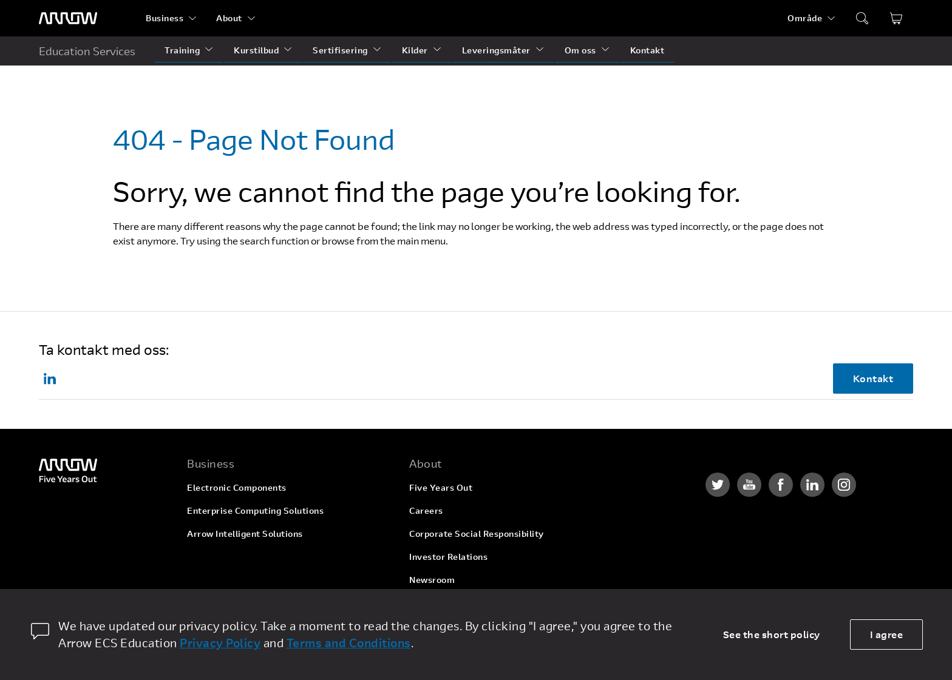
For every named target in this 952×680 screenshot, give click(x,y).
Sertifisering (340, 50)
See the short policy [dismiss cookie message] (771, 634)
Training (182, 50)
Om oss (580, 50)
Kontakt (647, 50)
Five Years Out (440, 487)
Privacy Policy (220, 642)
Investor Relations (448, 556)
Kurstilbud (256, 50)
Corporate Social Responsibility (476, 533)
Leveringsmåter (496, 50)
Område (804, 18)
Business (164, 18)
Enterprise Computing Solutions (255, 510)
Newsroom (432, 579)
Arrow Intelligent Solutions (245, 533)
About (229, 18)
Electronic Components (237, 487)
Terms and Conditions (349, 642)
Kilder (415, 50)
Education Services (87, 51)
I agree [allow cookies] (886, 634)
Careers (426, 510)
